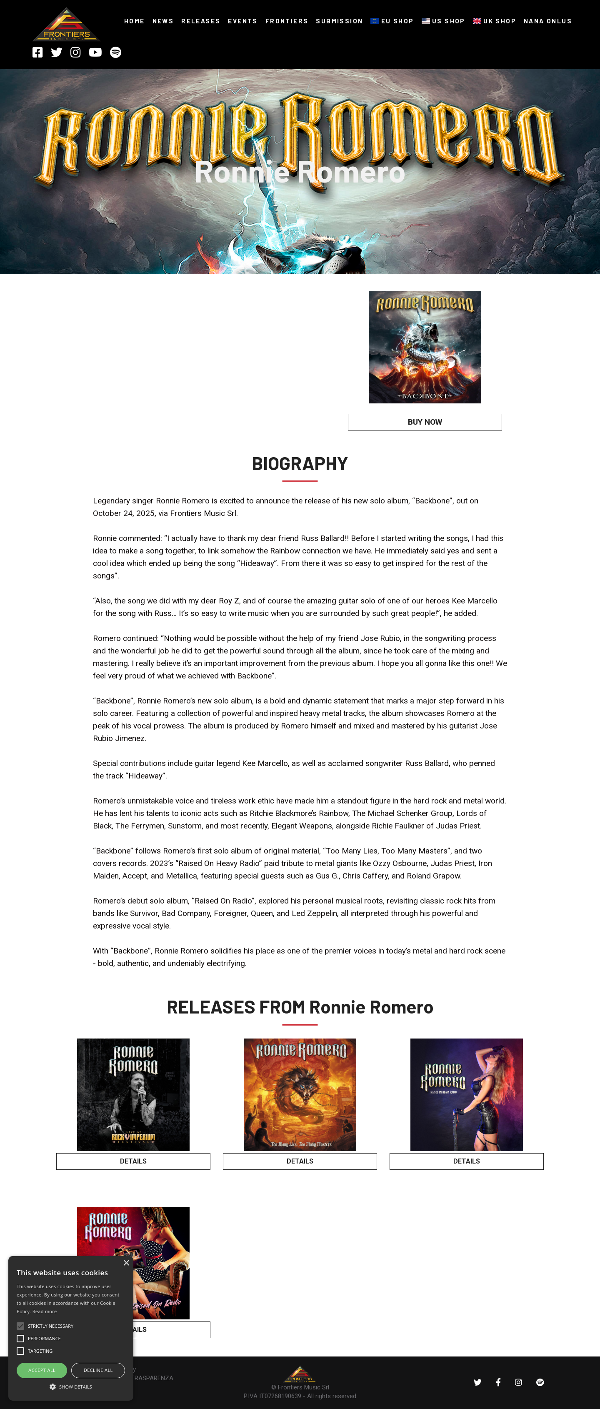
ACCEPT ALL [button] (41, 1370)
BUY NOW (425, 422)
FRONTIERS (287, 21)
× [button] (126, 1263)
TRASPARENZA (152, 1378)
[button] (71, 1386)
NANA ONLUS (548, 21)
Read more (44, 1311)
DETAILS (133, 1161)
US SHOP (443, 21)
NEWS (163, 21)
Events (243, 21)
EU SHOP (392, 21)
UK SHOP (494, 21)
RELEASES (200, 21)
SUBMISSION (339, 21)
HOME (134, 21)
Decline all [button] (98, 1370)
